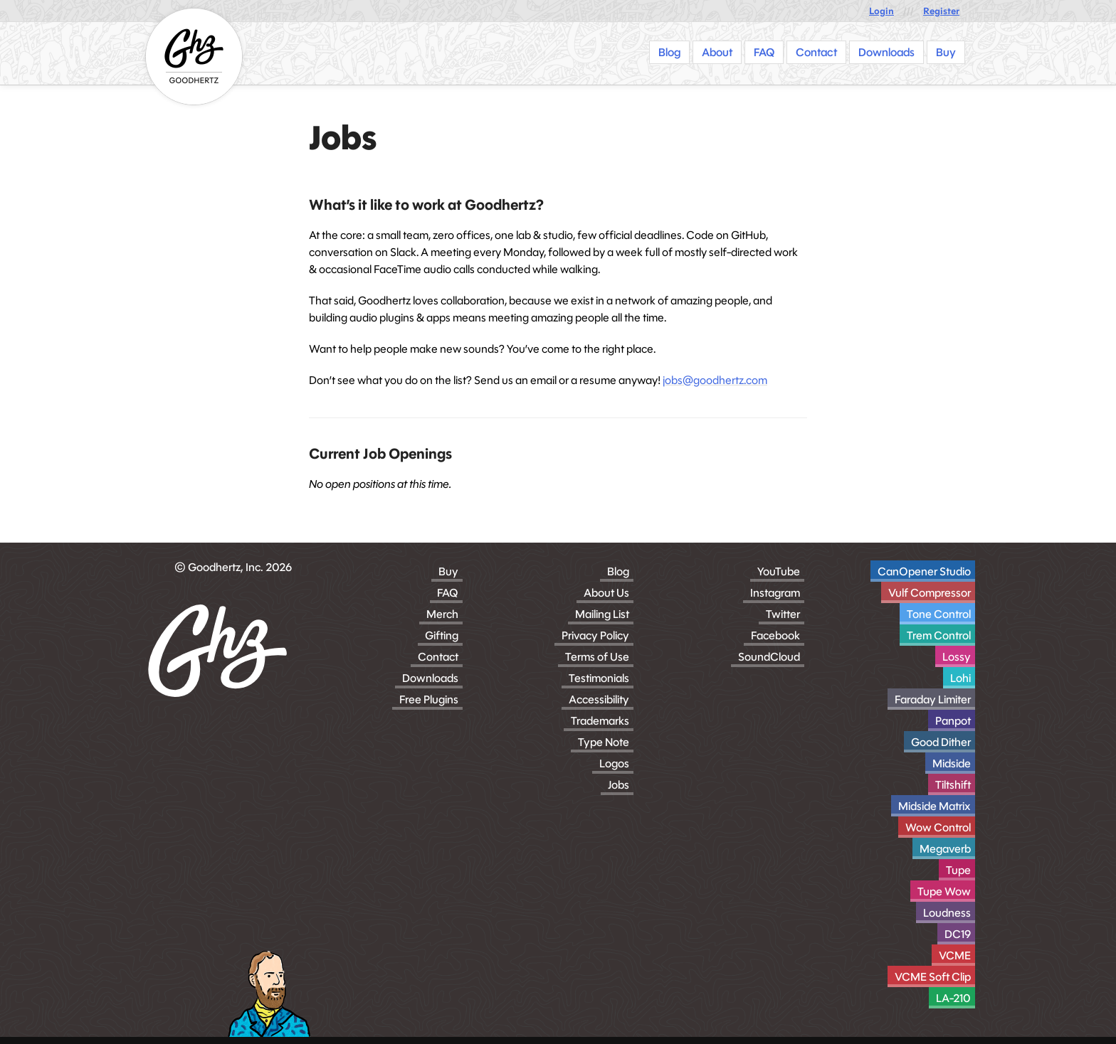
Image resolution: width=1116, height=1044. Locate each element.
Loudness (947, 913)
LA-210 (953, 998)
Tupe (958, 870)
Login (881, 11)
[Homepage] (194, 56)
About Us (606, 593)
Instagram (775, 593)
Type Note (603, 742)
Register (941, 11)
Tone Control (939, 614)
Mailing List (602, 614)
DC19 (957, 934)
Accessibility (599, 699)
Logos (614, 763)
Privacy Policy (595, 635)
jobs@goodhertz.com (715, 380)
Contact (438, 657)
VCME (955, 955)
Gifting (441, 635)
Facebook (775, 635)
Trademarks (600, 721)
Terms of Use (597, 657)
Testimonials (599, 678)
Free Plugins (428, 699)
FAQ (447, 593)
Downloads (430, 678)
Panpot (953, 721)
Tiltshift (953, 785)
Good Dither (941, 742)
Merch (442, 614)
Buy (448, 571)
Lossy (956, 657)
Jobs (618, 785)
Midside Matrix (934, 806)
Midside (951, 763)
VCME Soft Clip (933, 977)
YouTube (778, 571)
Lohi (960, 678)
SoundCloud (769, 657)
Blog (618, 571)
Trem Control (939, 635)
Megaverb (945, 849)
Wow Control (938, 827)
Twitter (783, 614)
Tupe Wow (944, 891)
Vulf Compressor (929, 593)
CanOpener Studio (924, 571)
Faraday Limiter (933, 699)
